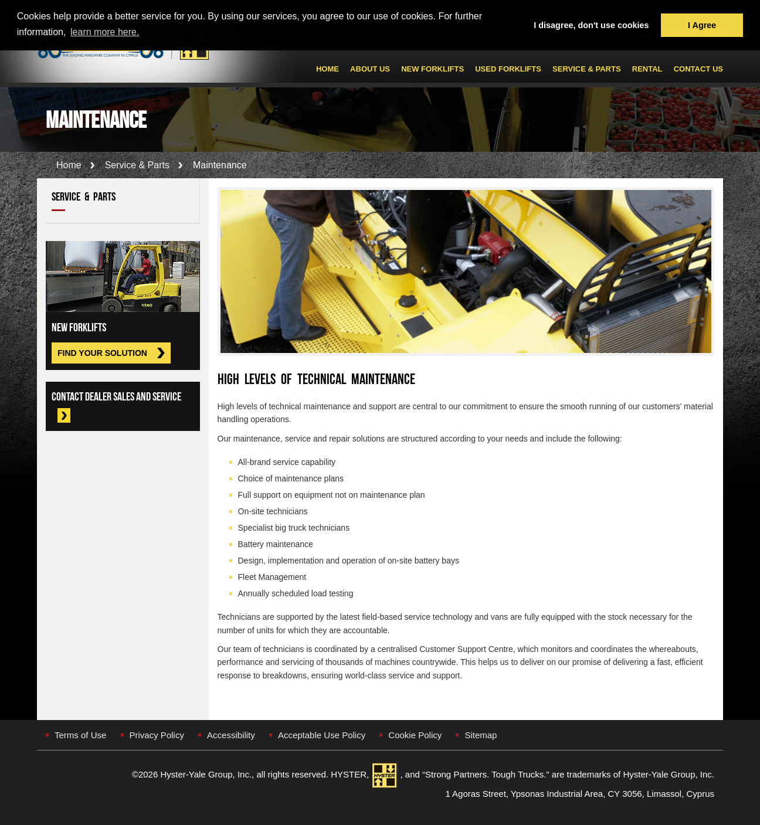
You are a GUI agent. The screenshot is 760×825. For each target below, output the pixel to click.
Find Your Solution (102, 353)
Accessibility (231, 735)
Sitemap (480, 735)
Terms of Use (80, 735)
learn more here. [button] (104, 32)
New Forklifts (432, 69)
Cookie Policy (415, 735)
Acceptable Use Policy (321, 735)
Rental (647, 69)
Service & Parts (586, 69)
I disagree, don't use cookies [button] (591, 25)
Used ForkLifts (508, 69)
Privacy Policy (157, 735)
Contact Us (698, 69)
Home (327, 69)
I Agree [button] (702, 25)
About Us (370, 69)
